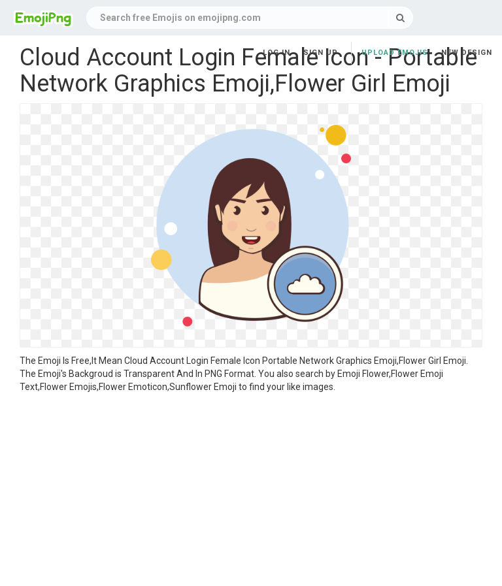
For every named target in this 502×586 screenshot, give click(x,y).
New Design (466, 52)
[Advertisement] (251, 491)
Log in (276, 52)
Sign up (320, 52)
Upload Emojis (394, 52)
